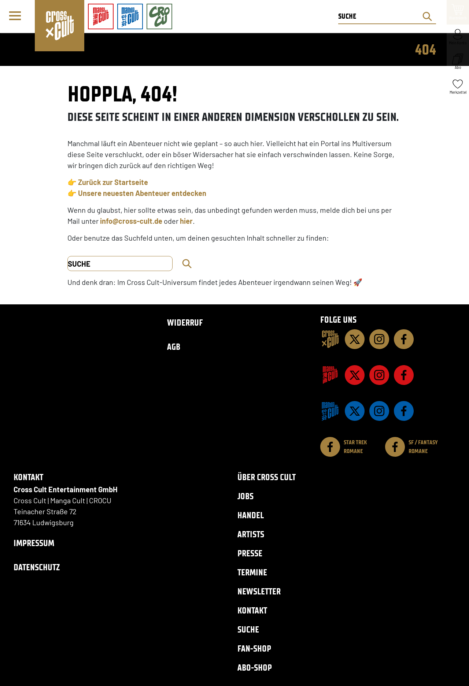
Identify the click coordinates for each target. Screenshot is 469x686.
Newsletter (259, 591)
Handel (250, 515)
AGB (173, 346)
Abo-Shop (254, 667)
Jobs (245, 496)
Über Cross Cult (266, 477)
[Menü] (17, 17)
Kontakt (252, 610)
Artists (250, 534)
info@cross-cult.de (131, 220)
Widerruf (185, 322)
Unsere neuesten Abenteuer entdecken (142, 193)
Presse (249, 553)
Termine (252, 572)
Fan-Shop (254, 648)
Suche (248, 629)
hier (186, 220)
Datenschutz (37, 567)
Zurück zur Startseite (113, 182)
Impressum (34, 543)
